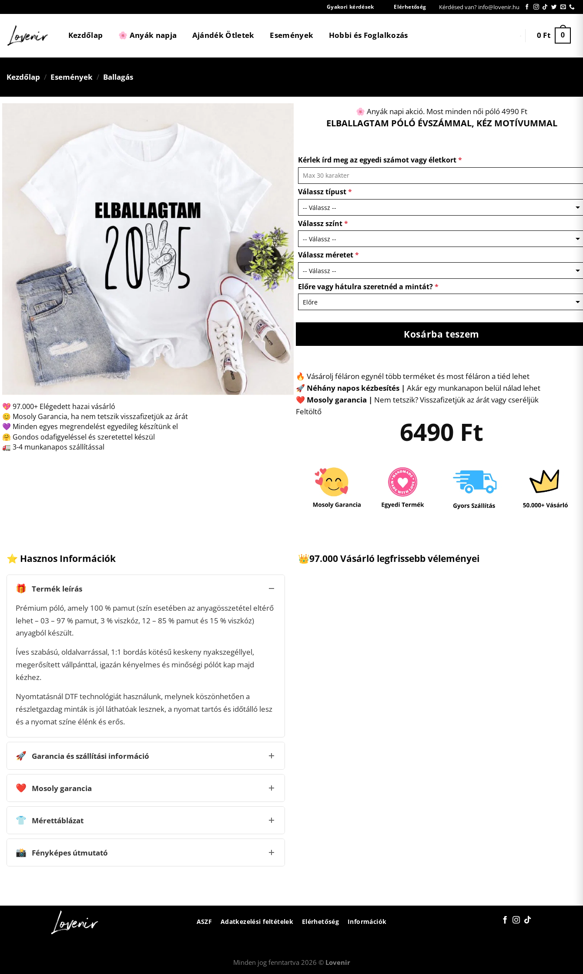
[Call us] (572, 7)
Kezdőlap (85, 35)
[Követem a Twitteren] (554, 7)
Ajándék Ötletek (223, 35)
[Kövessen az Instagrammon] (536, 7)
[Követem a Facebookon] (527, 7)
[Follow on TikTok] (545, 7)
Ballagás (118, 77)
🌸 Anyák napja (147, 35)
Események (291, 35)
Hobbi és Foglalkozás (368, 35)
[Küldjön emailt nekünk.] (563, 7)
